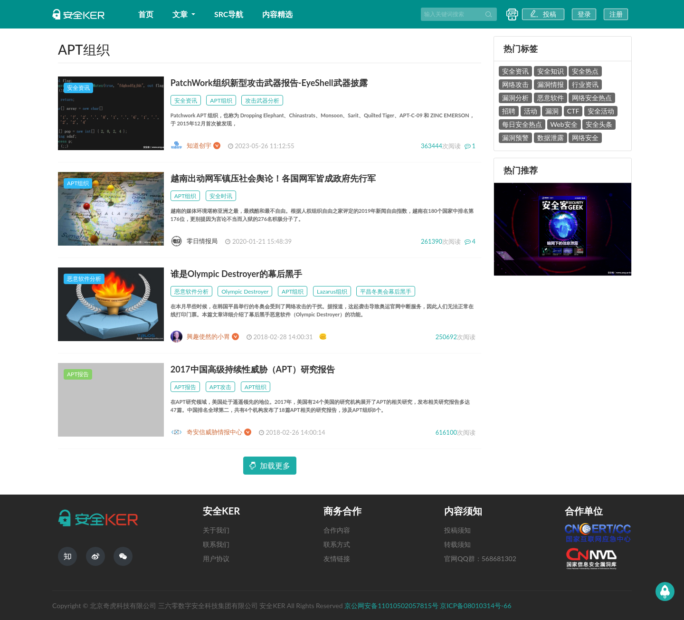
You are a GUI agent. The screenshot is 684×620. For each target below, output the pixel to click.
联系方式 (336, 544)
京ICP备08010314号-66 (475, 605)
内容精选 (277, 14)
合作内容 (336, 530)
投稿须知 (457, 530)
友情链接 (336, 558)
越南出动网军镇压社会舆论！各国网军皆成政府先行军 (273, 178)
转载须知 (457, 544)
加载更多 (269, 465)
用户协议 (216, 558)
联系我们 (216, 544)
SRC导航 (229, 14)
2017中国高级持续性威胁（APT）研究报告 (253, 369)
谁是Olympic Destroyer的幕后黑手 (236, 273)
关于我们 (216, 530)
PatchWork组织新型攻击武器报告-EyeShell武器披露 (269, 82)
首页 (145, 14)
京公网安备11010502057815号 (392, 605)
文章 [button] (181, 14)
